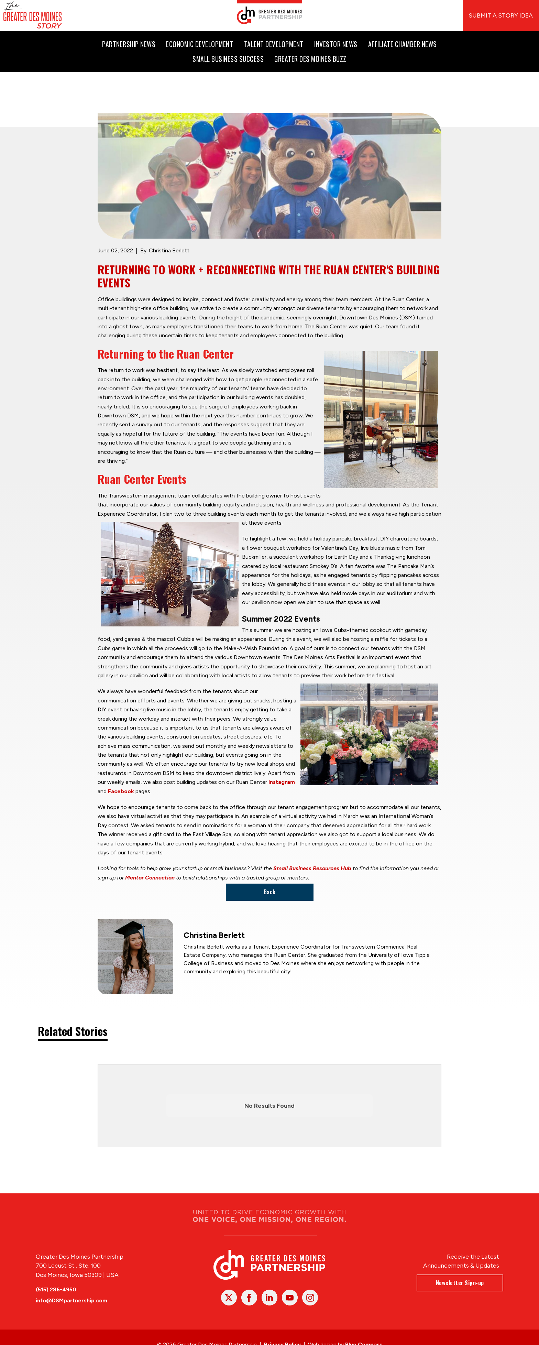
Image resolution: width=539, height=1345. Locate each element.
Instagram (281, 782)
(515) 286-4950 (56, 1289)
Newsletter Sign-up (460, 1282)
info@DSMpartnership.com (71, 1300)
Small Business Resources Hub (312, 868)
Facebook (121, 791)
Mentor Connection (150, 877)
